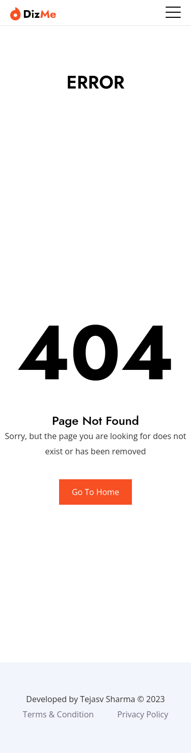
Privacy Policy (142, 714)
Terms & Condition (58, 714)
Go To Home (95, 492)
